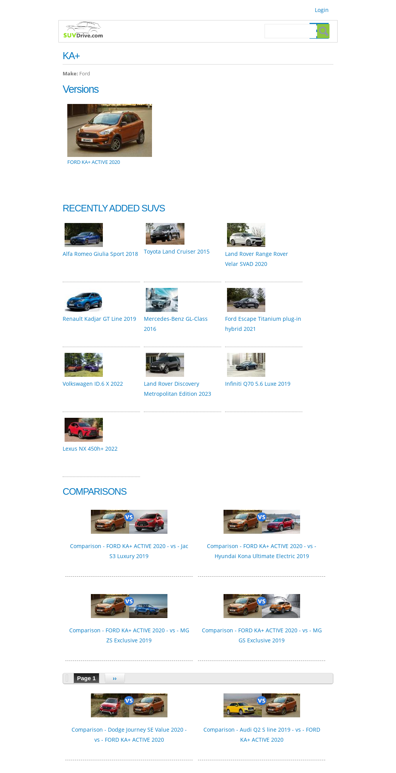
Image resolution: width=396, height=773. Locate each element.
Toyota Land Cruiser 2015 (177, 251)
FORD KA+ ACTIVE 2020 (93, 161)
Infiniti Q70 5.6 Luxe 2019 (257, 383)
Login (322, 10)
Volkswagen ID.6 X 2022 (93, 383)
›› (115, 678)
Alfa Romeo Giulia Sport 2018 (100, 253)
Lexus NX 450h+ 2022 (90, 448)
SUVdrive (87, 30)
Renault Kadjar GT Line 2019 (99, 318)
